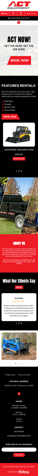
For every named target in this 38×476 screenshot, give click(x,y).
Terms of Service (24, 375)
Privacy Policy (10, 375)
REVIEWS (19, 287)
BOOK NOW (19, 159)
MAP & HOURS (31, 13)
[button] (16, 171)
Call (13, 14)
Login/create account (19, 18)
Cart (21, 14)
